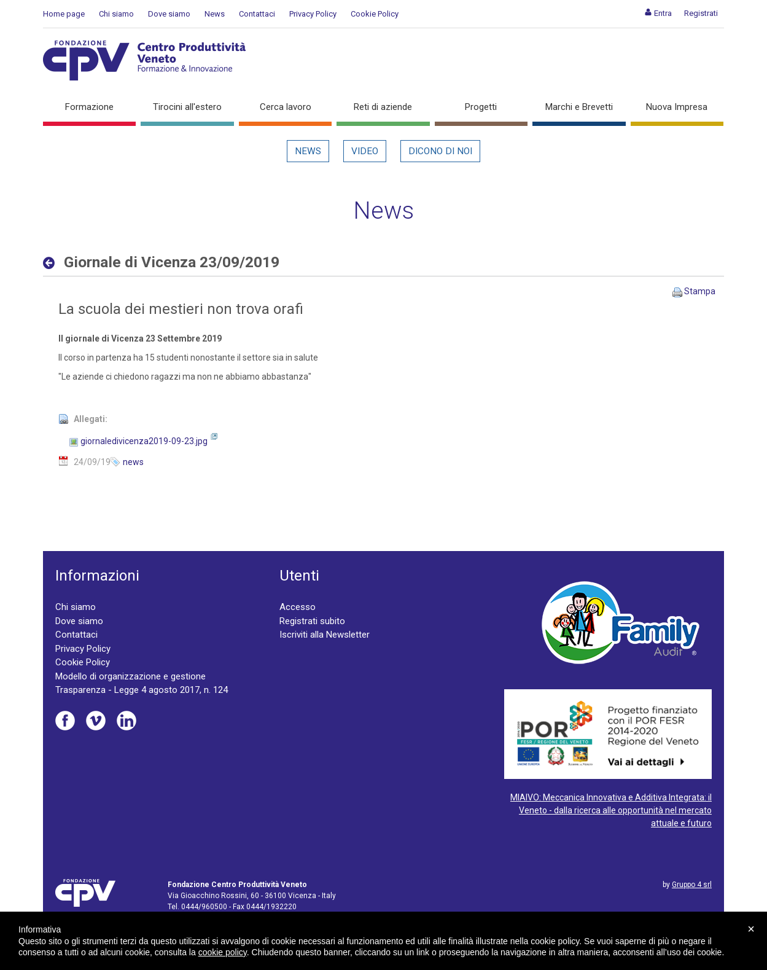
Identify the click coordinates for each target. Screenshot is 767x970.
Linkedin (126, 720)
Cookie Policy (375, 13)
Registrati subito (312, 621)
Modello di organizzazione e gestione (130, 676)
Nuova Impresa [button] (676, 106)
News (214, 13)
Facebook (65, 720)
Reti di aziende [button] (383, 106)
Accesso (297, 606)
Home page (64, 13)
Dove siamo (169, 13)
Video (364, 151)
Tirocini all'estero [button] (187, 106)
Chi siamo (116, 13)
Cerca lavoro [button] (285, 106)
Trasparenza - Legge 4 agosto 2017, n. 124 (141, 689)
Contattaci (257, 13)
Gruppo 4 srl (692, 884)
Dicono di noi (440, 151)
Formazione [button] (89, 106)
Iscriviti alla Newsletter (324, 634)
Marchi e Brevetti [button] (579, 106)
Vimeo (96, 720)
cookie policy (222, 952)
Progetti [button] (481, 106)
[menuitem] (658, 13)
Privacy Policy (313, 13)
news (133, 462)
